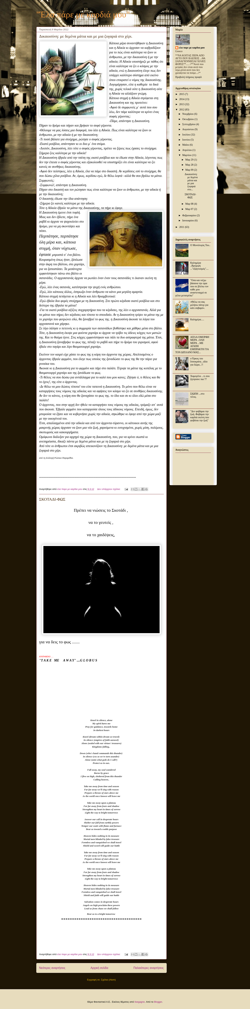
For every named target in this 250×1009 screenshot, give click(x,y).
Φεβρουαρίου (189, 215)
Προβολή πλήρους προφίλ (188, 77)
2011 (182, 227)
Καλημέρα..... (197, 319)
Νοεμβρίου (188, 114)
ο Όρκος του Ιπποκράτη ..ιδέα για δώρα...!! (198, 361)
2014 (182, 99)
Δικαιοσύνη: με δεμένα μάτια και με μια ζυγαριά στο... (191, 182)
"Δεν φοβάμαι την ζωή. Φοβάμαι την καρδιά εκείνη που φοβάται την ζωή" (199, 416)
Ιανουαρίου (188, 220)
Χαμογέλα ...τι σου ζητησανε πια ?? (200, 378)
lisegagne (140, 1001)
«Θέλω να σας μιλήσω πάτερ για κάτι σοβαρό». (199, 305)
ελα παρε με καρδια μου (192, 47)
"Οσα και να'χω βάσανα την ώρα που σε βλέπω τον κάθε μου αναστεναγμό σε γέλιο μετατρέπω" (192, 288)
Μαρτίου (187, 155)
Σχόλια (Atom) (108, 979)
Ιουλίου (186, 134)
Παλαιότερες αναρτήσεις (148, 967)
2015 (182, 94)
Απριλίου (187, 150)
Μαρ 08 (189, 203)
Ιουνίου (186, 139)
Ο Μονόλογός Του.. (200, 245)
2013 (182, 104)
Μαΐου (186, 144)
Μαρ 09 (189, 169)
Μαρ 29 (189, 159)
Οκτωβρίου (188, 119)
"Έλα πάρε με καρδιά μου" (83, 14)
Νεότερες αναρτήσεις (52, 967)
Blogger (158, 1001)
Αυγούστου (188, 129)
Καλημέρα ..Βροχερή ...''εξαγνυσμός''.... (199, 265)
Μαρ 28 (189, 164)
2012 (182, 109)
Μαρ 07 (189, 209)
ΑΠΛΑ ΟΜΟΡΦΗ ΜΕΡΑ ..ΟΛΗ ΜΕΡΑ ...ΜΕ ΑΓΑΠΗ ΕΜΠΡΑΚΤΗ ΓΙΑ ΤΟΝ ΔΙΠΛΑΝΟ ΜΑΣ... (192, 345)
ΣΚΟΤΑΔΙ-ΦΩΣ (52, 499)
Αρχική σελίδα (99, 967)
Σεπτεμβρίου (189, 124)
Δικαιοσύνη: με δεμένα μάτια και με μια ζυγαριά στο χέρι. (85, 36)
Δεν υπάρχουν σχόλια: (109, 489)
